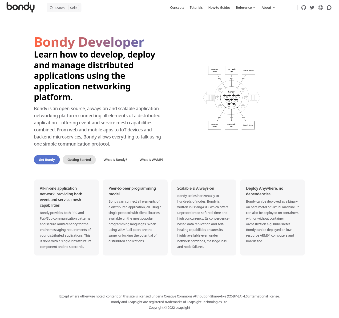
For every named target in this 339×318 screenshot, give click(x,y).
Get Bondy (47, 159)
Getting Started (79, 159)
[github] (303, 7)
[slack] (320, 7)
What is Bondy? (115, 159)
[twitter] (312, 7)
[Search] (64, 7)
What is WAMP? (151, 159)
